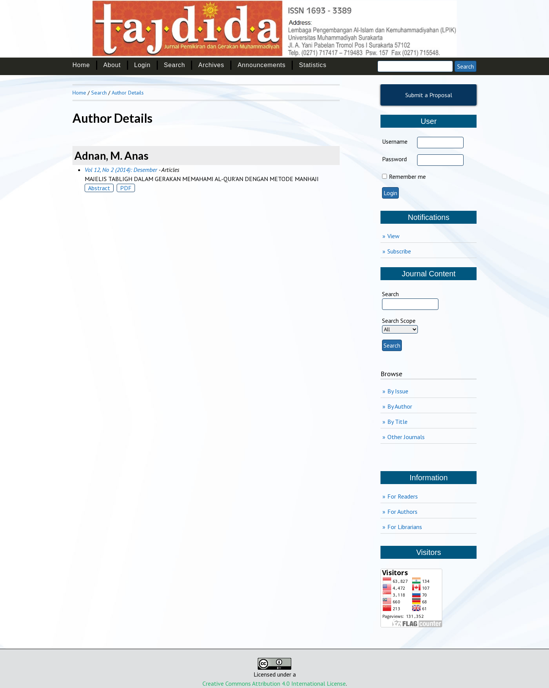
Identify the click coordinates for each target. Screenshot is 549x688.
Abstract (99, 188)
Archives (211, 65)
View (393, 236)
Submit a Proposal (428, 95)
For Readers (402, 496)
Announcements (262, 65)
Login (142, 65)
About (112, 65)
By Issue (397, 391)
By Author (399, 406)
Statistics (312, 65)
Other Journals (406, 437)
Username (395, 141)
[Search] (415, 66)
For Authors (402, 511)
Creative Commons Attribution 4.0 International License (274, 683)
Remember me (407, 176)
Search (174, 65)
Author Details (128, 92)
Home (81, 65)
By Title (397, 421)
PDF (126, 188)
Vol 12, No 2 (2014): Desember (121, 169)
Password (394, 159)
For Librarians (404, 527)
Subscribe (399, 251)
